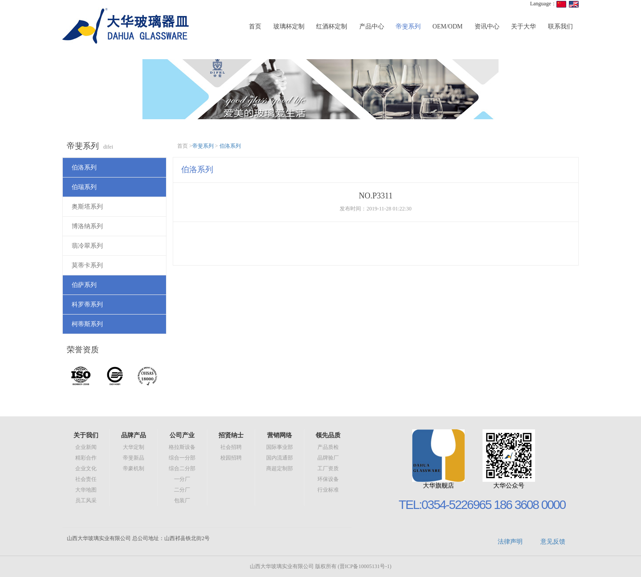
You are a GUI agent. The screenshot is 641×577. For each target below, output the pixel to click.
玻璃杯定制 (288, 26)
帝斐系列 (408, 26)
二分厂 (182, 490)
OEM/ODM (448, 26)
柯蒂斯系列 (87, 324)
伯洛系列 (84, 167)
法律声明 (510, 541)
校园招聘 (231, 458)
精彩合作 (86, 458)
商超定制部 (279, 468)
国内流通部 (279, 458)
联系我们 (560, 26)
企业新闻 (86, 447)
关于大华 (523, 26)
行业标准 (328, 490)
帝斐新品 (133, 458)
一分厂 (182, 479)
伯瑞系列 (84, 187)
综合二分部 (182, 468)
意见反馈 (552, 541)
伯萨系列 (84, 285)
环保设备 (328, 479)
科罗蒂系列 (87, 304)
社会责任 (86, 479)
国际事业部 (279, 447)
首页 (255, 26)
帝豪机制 (133, 468)
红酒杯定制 (331, 26)
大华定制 (133, 447)
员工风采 (86, 500)
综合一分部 (182, 458)
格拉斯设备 (182, 447)
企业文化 (86, 468)
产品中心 (371, 26)
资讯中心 (487, 26)
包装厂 (182, 500)
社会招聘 (231, 447)
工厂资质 (328, 468)
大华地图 (86, 490)
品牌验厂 (328, 458)
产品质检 (328, 447)
